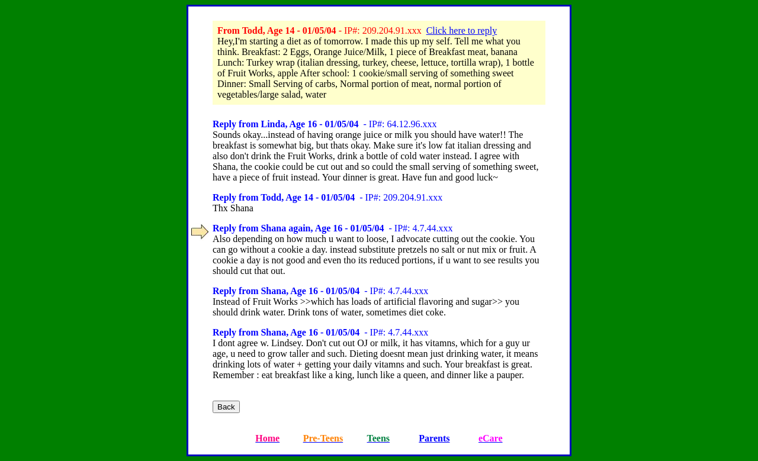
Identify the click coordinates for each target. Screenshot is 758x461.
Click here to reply (461, 30)
